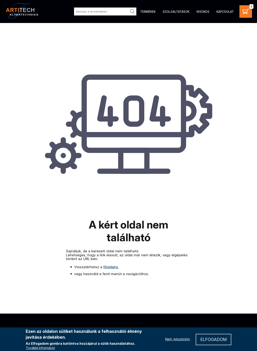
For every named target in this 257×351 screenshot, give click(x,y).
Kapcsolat (225, 11)
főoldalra (110, 267)
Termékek (148, 11)
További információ (40, 348)
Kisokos (203, 11)
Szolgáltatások (176, 11)
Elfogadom (213, 339)
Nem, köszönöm (177, 339)
